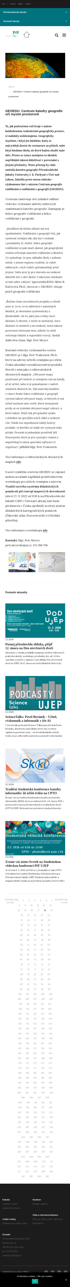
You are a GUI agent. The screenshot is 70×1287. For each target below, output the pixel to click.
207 (39, 1097)
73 (42, 964)
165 (19, 1058)
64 (49, 954)
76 (28, 969)
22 (35, 915)
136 (27, 1028)
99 (49, 989)
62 (35, 954)
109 (51, 999)
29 (49, 920)
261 (43, 1151)
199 (51, 1087)
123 (42, 1014)
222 (43, 1112)
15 (25, 910)
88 (42, 979)
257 (51, 1147)
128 (42, 1018)
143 (42, 1033)
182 (35, 1073)
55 (21, 949)
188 (42, 1078)
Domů (11, 87)
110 (20, 1004)
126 (27, 1018)
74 (49, 964)
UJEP (28, 4)
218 (50, 1107)
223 (51, 1112)
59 (49, 949)
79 (49, 969)
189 (50, 1078)
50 (22, 945)
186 (27, 1078)
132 (35, 1023)
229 (19, 1122)
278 (27, 1171)
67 (35, 959)
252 (51, 1142)
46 (28, 940)
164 (50, 1053)
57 (35, 949)
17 (38, 910)
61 (28, 954)
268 (27, 1161)
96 (28, 989)
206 (31, 1097)
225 (27, 1117)
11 (38, 905)
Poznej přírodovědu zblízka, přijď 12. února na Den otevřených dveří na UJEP (29, 648)
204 (51, 1092)
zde (18, 462)
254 (27, 1147)
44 (49, 935)
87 (35, 979)
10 (31, 905)
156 (27, 1048)
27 (35, 920)
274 (35, 1166)
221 (35, 1112)
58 (42, 949)
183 (42, 1073)
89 (49, 979)
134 (50, 1023)
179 (50, 1068)
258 (19, 1151)
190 (20, 1082)
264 (31, 1156)
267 (19, 1161)
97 (35, 989)
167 (35, 1058)
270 (43, 1161)
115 (20, 1009)
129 (50, 1018)
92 (35, 984)
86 (28, 979)
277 (19, 1171)
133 (42, 1023)
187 (35, 1078)
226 (35, 1117)
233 (51, 1122)
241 (35, 1132)
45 (21, 940)
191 (27, 1082)
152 (35, 1043)
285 (47, 1176)
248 (19, 1142)
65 (21, 959)
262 (51, 1151)
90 (21, 984)
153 (42, 1043)
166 (27, 1058)
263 (23, 1156)
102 (35, 994)
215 (27, 1107)
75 (21, 969)
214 (20, 1107)
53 (42, 945)
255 (35, 1147)
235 (27, 1127)
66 (28, 959)
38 (42, 930)
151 (27, 1043)
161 (27, 1053)
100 (20, 994)
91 (28, 984)
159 (50, 1048)
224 (19, 1117)
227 (43, 1117)
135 (19, 1028)
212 (43, 1102)
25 (21, 920)
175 (19, 1068)
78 (42, 969)
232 (43, 1122)
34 (49, 925)
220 (27, 1112)
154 (50, 1043)
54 (49, 945)
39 (49, 930)
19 (51, 910)
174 (50, 1063)
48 (42, 940)
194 (50, 1082)
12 (44, 905)
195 (19, 1087)
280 (43, 1171)
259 (27, 1151)
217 (42, 1107)
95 (21, 989)
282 (23, 1176)
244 (23, 1137)
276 (51, 1166)
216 (35, 1107)
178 (42, 1068)
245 (31, 1137)
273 (27, 1166)
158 (42, 1048)
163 (42, 1053)
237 (43, 1127)
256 (43, 1147)
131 (27, 1023)
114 (49, 1004)
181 (27, 1073)
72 (35, 964)
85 (21, 979)
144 (50, 1033)
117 (35, 1009)
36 (28, 930)
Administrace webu (12, 1272)
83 (42, 974)
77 (35, 969)
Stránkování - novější (11, 901)
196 (27, 1087)
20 (22, 915)
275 (43, 1166)
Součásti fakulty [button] (35, 21)
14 (19, 910)
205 (23, 1097)
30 (22, 925)
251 (43, 1142)
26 (28, 920)
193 (42, 1082)
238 (51, 1127)
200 (19, 1092)
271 (51, 1161)
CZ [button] (5, 4)
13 (51, 905)
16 (32, 910)
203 (43, 1092)
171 (27, 1063)
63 (42, 954)
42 (35, 935)
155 (19, 1048)
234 (19, 1127)
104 (50, 994)
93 (42, 984)
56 (28, 949)
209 (20, 1102)
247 (47, 1137)
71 (28, 964)
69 (49, 959)
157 (35, 1048)
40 (21, 935)
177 (35, 1068)
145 (19, 1038)
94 (49, 984)
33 (42, 925)
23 (42, 915)
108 (43, 999)
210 (28, 1102)
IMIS (20, 4)
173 (42, 1063)
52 (35, 945)
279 (35, 1171)
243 (51, 1132)
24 (49, 915)
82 (35, 974)
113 (42, 1004)
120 (20, 1014)
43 (42, 935)
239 (19, 1132)
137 (35, 1028)
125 (19, 1018)
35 (21, 930)
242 (43, 1132)
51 (28, 945)
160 (20, 1053)
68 (42, 959)
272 (19, 1166)
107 (35, 999)
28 (42, 920)
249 (27, 1142)
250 (35, 1142)
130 (20, 1023)
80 (22, 974)
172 (35, 1063)
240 (27, 1132)
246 (39, 1137)
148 (43, 1038)
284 (39, 1176)
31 (28, 925)
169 (51, 1058)
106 (27, 999)
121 (27, 1014)
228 (51, 1117)
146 (27, 1038)
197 (35, 1087)
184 (50, 1073)
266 (47, 1156)
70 (22, 964)
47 (35, 940)
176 (27, 1068)
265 (39, 1156)
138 (42, 1028)
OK (35, 1281)
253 (19, 1147)
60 (21, 954)
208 (47, 1097)
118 (42, 1009)
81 (28, 974)
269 (35, 1161)
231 (35, 1122)
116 (27, 1009)
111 (28, 1004)
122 (35, 1014)
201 (27, 1092)
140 (20, 1033)
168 (43, 1058)
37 (35, 930)
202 (35, 1092)
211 (35, 1102)
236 (35, 1127)
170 (20, 1063)
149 (51, 1038)
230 (27, 1122)
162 (35, 1053)
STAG (13, 4)
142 (35, 1033)
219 (19, 1112)
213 (50, 1102)
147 (35, 1038)
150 (20, 1043)
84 (49, 974)
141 (27, 1033)
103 (42, 994)
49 (49, 940)
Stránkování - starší (61, 901)
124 (50, 1014)
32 (35, 925)
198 (43, 1087)
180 (20, 1073)
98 (42, 989)
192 (35, 1082)
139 (50, 1028)
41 (28, 935)
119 (49, 1009)
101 (27, 994)
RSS (25, 1272)
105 (19, 999)
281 (51, 1171)
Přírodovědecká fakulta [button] (35, 12)
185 (19, 1078)
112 (35, 1004)
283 (31, 1176)
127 (35, 1018)
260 (35, 1151)
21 (28, 915)
